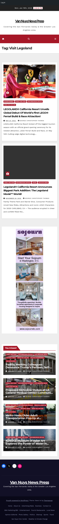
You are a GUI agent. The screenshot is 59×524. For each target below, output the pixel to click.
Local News (51, 510)
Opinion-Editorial (11, 514)
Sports (46, 514)
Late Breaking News (41, 354)
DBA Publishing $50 (11, 510)
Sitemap (39, 514)
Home (10, 506)
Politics (32, 514)
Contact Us (47, 506)
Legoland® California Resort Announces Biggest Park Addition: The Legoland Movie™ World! (27, 190)
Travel (34, 182)
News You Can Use (9, 104)
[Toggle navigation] (55, 39)
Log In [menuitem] (3, 2)
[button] (29, 39)
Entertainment (9, 101)
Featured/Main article (35, 101)
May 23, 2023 (11, 120)
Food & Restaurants (38, 510)
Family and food (21, 101)
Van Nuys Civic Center (19, 519)
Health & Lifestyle (40, 405)
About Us (17, 506)
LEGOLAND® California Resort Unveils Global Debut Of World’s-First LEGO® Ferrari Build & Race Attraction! (26, 113)
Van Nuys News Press (29, 21)
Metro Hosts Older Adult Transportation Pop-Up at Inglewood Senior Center (22, 418)
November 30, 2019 (13, 198)
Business (38, 506)
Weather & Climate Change (37, 519)
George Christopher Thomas (31, 120)
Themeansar (48, 500)
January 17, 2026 (15, 371)
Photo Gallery (23, 514)
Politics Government (37, 357)
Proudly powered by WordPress (17, 500)
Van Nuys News (43, 182)
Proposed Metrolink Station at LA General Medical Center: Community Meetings (29, 392)
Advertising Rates (28, 506)
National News (11, 357)
